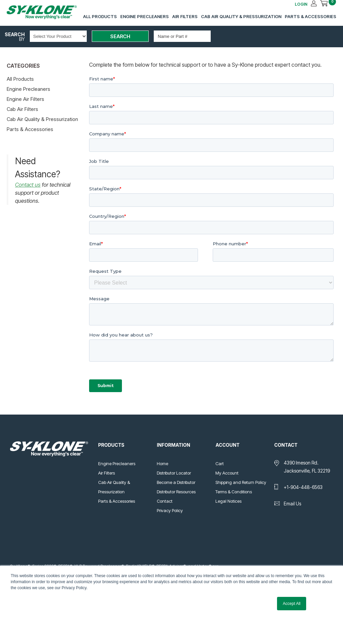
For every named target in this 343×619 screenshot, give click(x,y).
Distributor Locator (174, 473)
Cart (219, 463)
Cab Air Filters (22, 109)
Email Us (292, 503)
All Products (100, 16)
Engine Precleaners (144, 16)
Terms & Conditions (233, 491)
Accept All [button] (291, 603)
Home (162, 463)
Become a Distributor (176, 482)
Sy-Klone (48, 12)
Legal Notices (228, 501)
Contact (165, 501)
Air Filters (185, 16)
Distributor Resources (176, 491)
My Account (226, 473)
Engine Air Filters (25, 99)
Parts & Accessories (310, 16)
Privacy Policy (170, 510)
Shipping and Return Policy (240, 482)
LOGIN (301, 4)
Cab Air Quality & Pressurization (241, 16)
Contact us (28, 184)
